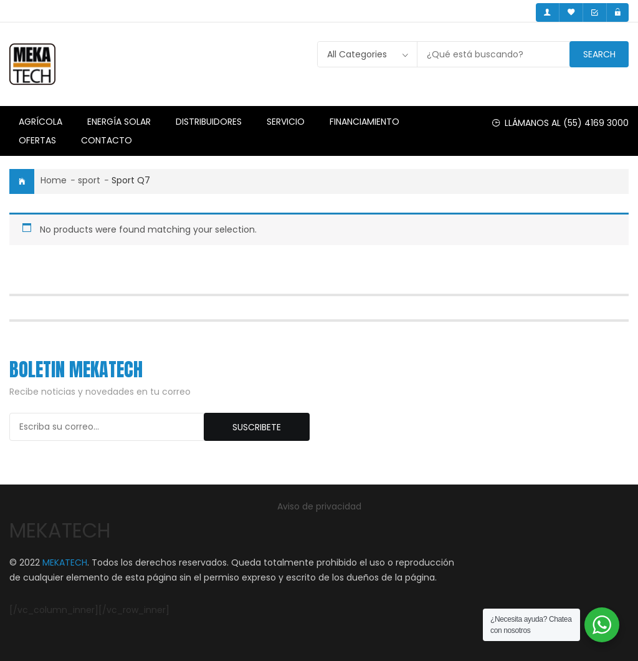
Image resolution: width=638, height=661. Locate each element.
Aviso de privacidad (319, 506)
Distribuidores (209, 121)
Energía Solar (119, 121)
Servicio (286, 121)
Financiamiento (364, 121)
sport (89, 180)
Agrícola (40, 121)
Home (53, 180)
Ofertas (37, 140)
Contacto (106, 140)
